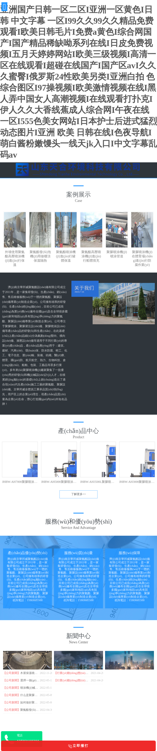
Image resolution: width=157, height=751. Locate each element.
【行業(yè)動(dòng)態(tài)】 (71, 676)
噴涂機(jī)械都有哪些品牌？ (37, 691)
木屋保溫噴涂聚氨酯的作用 (37, 676)
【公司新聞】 (11, 676)
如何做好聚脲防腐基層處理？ (38, 705)
